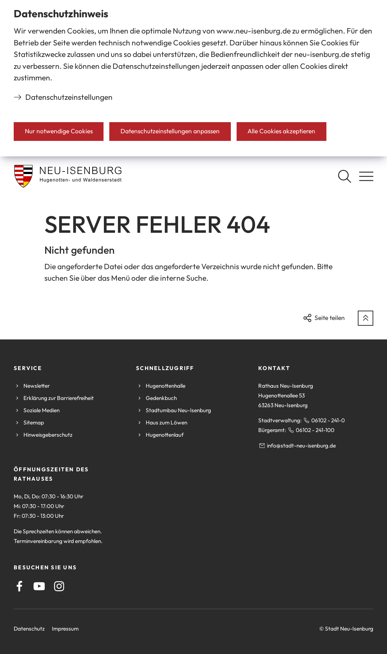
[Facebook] (19, 586)
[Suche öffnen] (344, 176)
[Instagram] (59, 586)
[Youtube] (39, 586)
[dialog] (193, 78)
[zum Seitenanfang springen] (365, 318)
